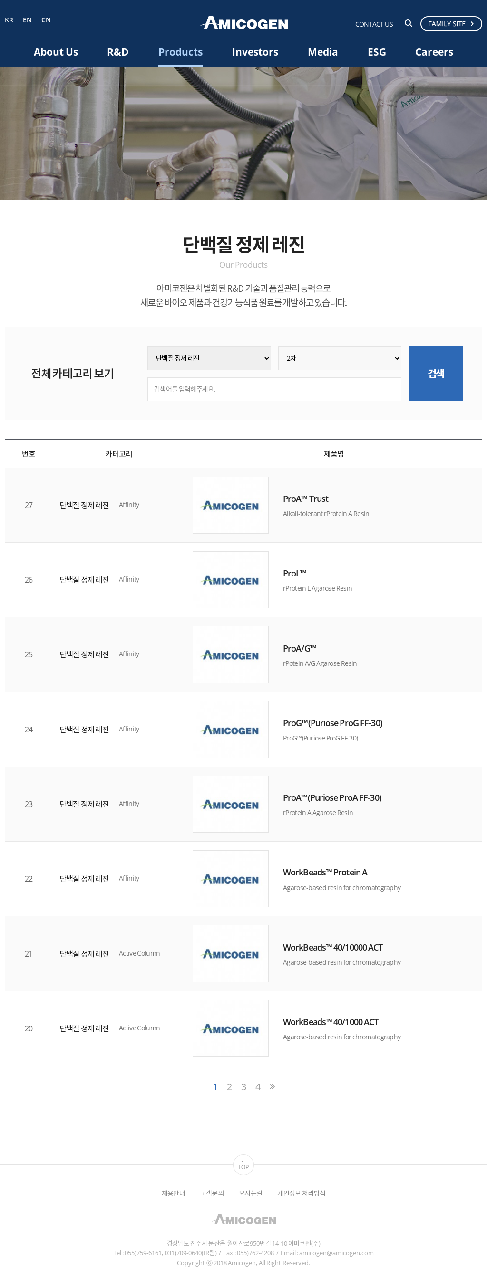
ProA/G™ (299, 648)
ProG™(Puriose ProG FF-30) (332, 723)
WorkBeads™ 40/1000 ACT (330, 1022)
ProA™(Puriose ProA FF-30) (332, 797)
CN (46, 20)
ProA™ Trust (305, 498)
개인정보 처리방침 (301, 1193)
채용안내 (173, 1193)
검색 (408, 23)
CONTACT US (374, 24)
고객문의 (212, 1193)
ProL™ (295, 573)
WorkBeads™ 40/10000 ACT (333, 947)
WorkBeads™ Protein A (325, 872)
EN (27, 20)
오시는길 (250, 1193)
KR (9, 20)
